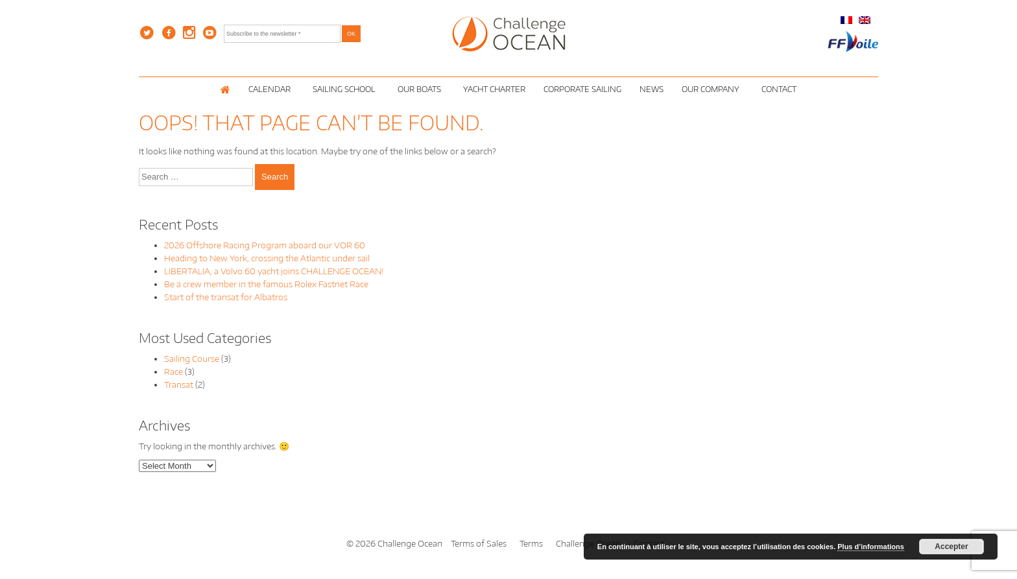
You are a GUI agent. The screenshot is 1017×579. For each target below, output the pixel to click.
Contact (778, 89)
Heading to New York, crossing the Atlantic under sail (267, 258)
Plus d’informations (870, 546)
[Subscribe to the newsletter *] (282, 34)
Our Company (712, 89)
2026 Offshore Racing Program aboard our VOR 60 (264, 245)
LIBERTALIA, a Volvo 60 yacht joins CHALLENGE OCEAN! (273, 271)
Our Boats (421, 89)
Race (173, 371)
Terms (531, 543)
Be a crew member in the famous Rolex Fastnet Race (266, 284)
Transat (178, 384)
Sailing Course (191, 358)
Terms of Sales (479, 543)
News (652, 89)
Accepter (951, 546)
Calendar (271, 89)
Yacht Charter (494, 89)
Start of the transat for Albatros (225, 297)
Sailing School (346, 89)
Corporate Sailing (582, 89)
